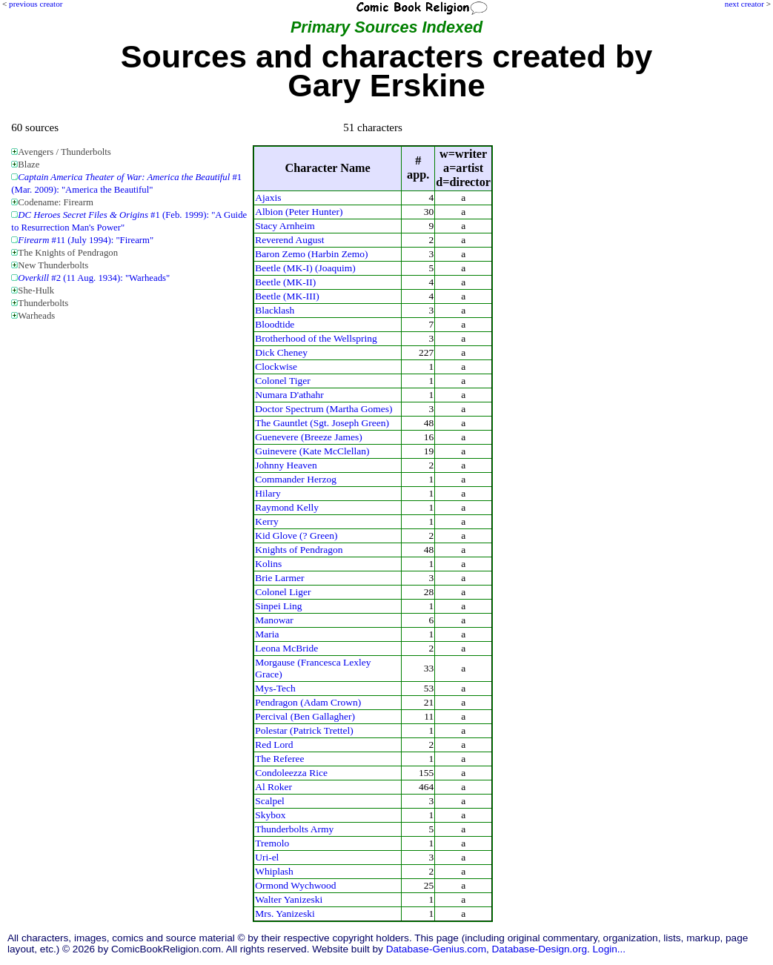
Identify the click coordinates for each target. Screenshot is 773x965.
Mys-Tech (275, 688)
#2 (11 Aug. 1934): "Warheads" (94, 278)
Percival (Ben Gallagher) (305, 716)
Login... (609, 949)
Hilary (267, 493)
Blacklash (274, 310)
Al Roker (273, 786)
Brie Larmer (279, 577)
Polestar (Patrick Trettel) (304, 730)
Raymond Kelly (287, 507)
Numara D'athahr (289, 394)
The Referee (279, 758)
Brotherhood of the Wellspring (316, 338)
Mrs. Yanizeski (285, 913)
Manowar (274, 620)
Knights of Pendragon (298, 549)
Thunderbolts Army (294, 829)
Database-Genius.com (436, 949)
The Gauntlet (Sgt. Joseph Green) (322, 422)
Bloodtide (274, 324)
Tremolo (272, 843)
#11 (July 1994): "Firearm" (85, 240)
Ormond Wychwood (295, 885)
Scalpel (270, 800)
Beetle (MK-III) (287, 296)
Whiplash (274, 871)
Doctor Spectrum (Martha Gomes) (323, 408)
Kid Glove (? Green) (296, 535)
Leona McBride (286, 648)
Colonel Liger (283, 591)
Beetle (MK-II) (285, 282)
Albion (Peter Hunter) (298, 211)
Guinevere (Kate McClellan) (312, 451)
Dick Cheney (281, 352)
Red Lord (274, 744)
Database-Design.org (539, 949)
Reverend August (289, 239)
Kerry (266, 521)
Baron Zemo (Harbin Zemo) (311, 253)
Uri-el (267, 857)
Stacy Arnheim (285, 225)
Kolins (268, 563)
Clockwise (276, 366)
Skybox (270, 814)
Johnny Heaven (286, 465)
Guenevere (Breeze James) (308, 436)
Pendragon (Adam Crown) (308, 702)
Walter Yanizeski (288, 899)
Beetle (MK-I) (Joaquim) (305, 267)
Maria (267, 634)
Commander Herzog (295, 479)
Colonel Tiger (283, 380)
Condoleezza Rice (291, 772)
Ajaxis (268, 197)
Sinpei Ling (278, 605)
